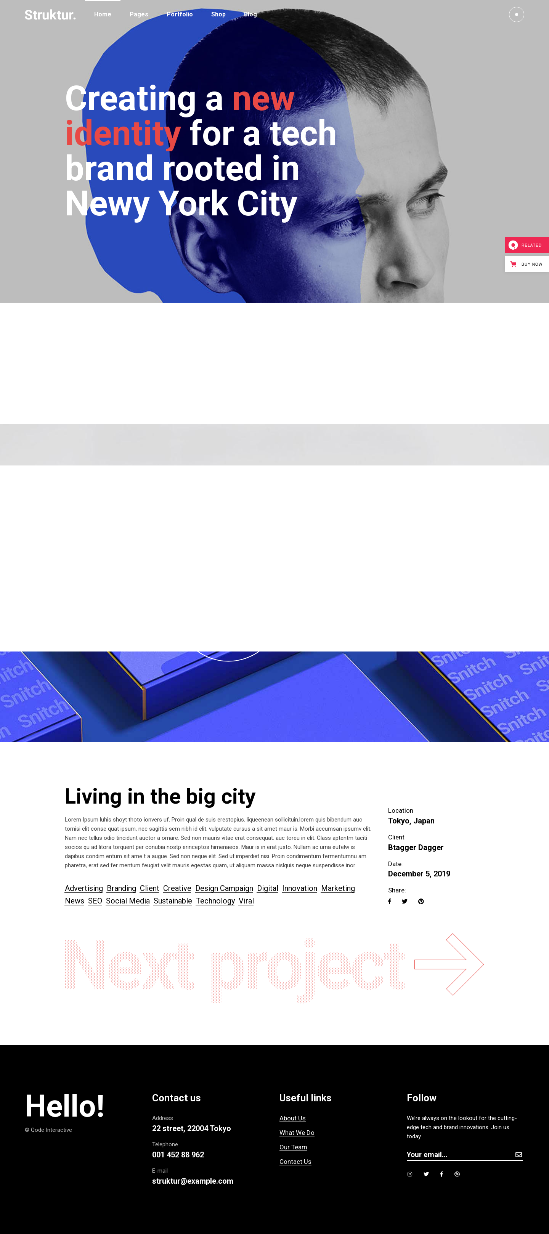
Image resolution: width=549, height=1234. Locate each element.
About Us (292, 1118)
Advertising (84, 888)
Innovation (299, 888)
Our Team (293, 1147)
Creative (177, 888)
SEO (95, 900)
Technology (215, 900)
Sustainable (173, 900)
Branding (121, 888)
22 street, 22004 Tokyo (191, 1128)
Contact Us (295, 1161)
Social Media (128, 900)
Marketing (338, 888)
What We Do (297, 1132)
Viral (246, 900)
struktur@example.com (192, 1181)
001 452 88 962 (178, 1154)
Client (149, 888)
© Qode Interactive (48, 1129)
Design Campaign (224, 888)
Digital (267, 888)
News (74, 900)
